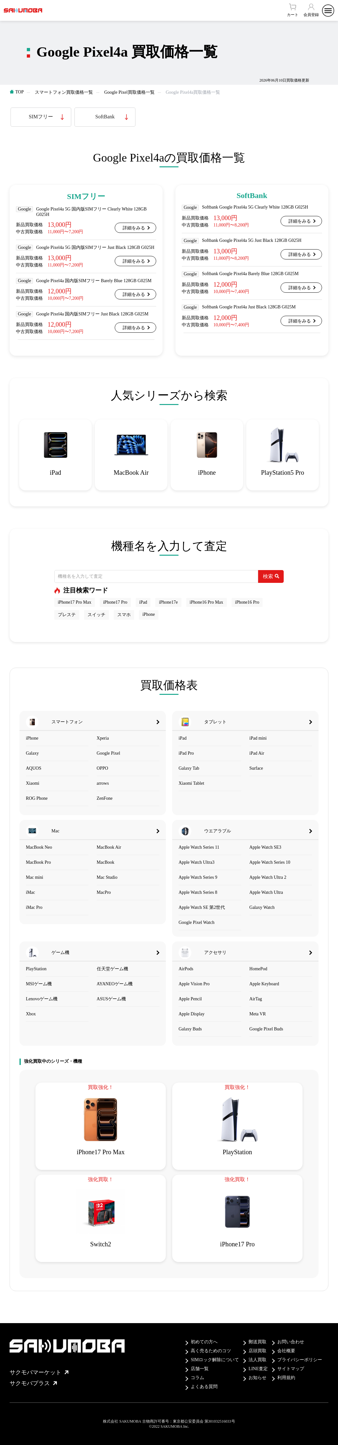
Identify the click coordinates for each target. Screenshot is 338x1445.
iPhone (148, 614)
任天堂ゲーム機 (112, 968)
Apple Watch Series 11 (199, 847)
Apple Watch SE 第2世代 (202, 907)
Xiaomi (32, 783)
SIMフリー (41, 116)
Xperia (103, 738)
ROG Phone (37, 798)
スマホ (124, 614)
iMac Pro (34, 907)
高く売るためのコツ (211, 1350)
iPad (143, 602)
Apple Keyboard (264, 983)
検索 (271, 576)
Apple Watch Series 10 (270, 862)
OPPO (102, 768)
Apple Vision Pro (194, 983)
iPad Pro (186, 753)
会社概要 (286, 1350)
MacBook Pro (38, 862)
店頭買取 (257, 1350)
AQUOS (33, 768)
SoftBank (104, 116)
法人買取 (257, 1359)
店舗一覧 (200, 1368)
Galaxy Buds (190, 1029)
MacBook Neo (39, 847)
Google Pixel (108, 753)
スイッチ (96, 614)
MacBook (105, 862)
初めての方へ (204, 1341)
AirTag (256, 998)
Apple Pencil (190, 998)
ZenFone (105, 798)
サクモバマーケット (39, 1372)
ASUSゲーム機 (111, 998)
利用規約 (286, 1377)
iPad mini (258, 738)
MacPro (104, 892)
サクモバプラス (33, 1383)
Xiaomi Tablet (191, 783)
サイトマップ (290, 1368)
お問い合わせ (290, 1341)
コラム (197, 1377)
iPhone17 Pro (115, 602)
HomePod (258, 968)
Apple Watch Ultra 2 (268, 877)
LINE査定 (258, 1368)
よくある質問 (204, 1386)
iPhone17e (168, 602)
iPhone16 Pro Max (206, 602)
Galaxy (32, 753)
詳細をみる (134, 228)
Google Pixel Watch (196, 922)
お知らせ (257, 1377)
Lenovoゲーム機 (42, 998)
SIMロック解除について (215, 1359)
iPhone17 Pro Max (74, 602)
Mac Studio (107, 877)
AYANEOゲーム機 (115, 983)
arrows (103, 783)
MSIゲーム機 (39, 983)
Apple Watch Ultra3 (196, 862)
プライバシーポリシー (299, 1359)
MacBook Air (109, 847)
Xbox (31, 1014)
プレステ (67, 614)
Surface (256, 768)
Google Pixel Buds (266, 1029)
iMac (30, 892)
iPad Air (257, 753)
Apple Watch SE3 (265, 847)
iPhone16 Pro (247, 602)
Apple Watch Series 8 (198, 892)
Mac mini (34, 877)
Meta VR (258, 1014)
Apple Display (191, 1014)
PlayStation (36, 968)
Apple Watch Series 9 (198, 877)
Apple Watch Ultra (266, 892)
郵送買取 (257, 1341)
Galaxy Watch (262, 907)
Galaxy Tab (189, 768)
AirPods (186, 968)
